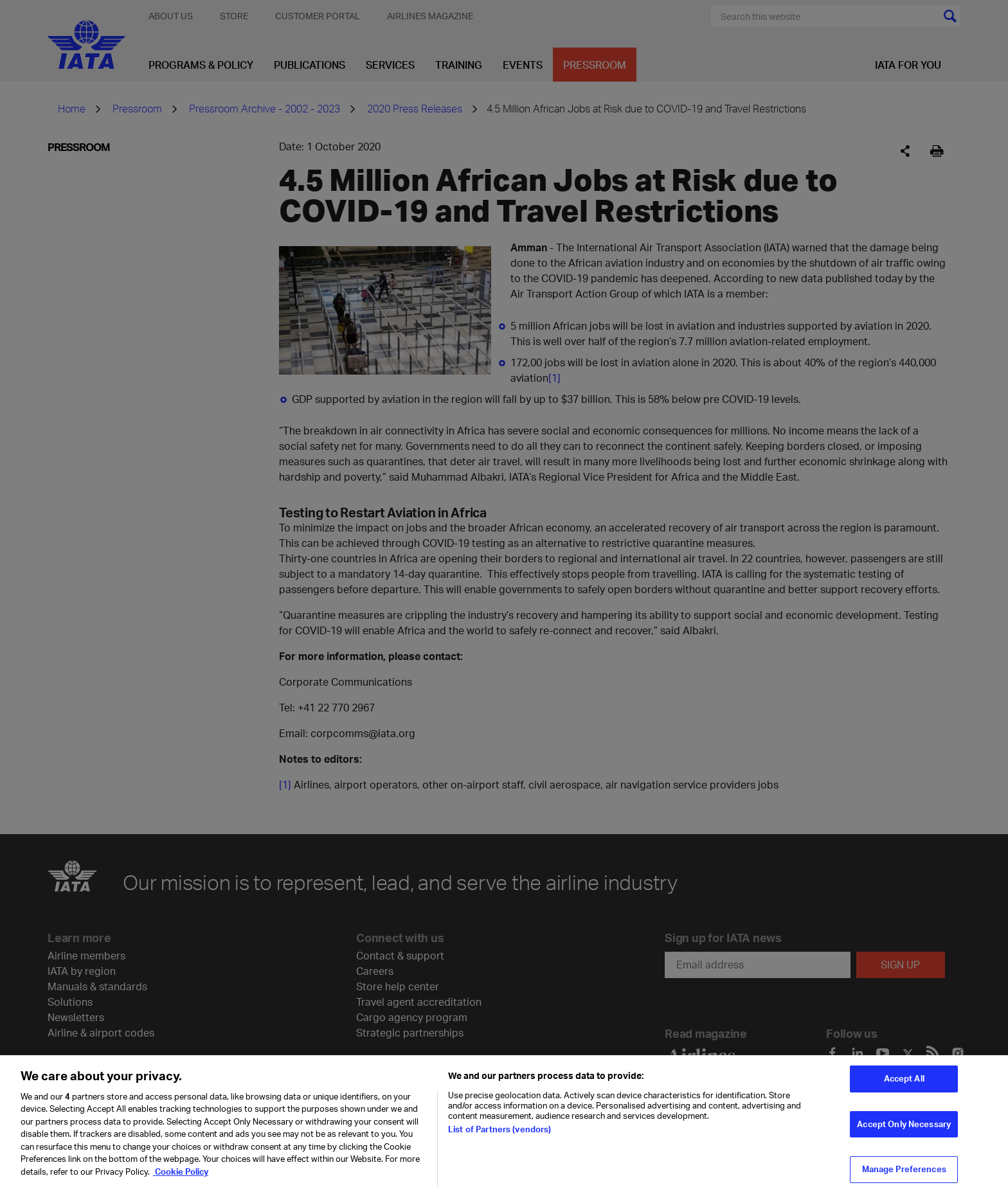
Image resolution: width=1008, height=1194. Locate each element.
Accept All (904, 1085)
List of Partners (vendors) (499, 1135)
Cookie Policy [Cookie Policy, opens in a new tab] (180, 1178)
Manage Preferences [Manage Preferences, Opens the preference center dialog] (904, 1176)
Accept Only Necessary (904, 1130)
